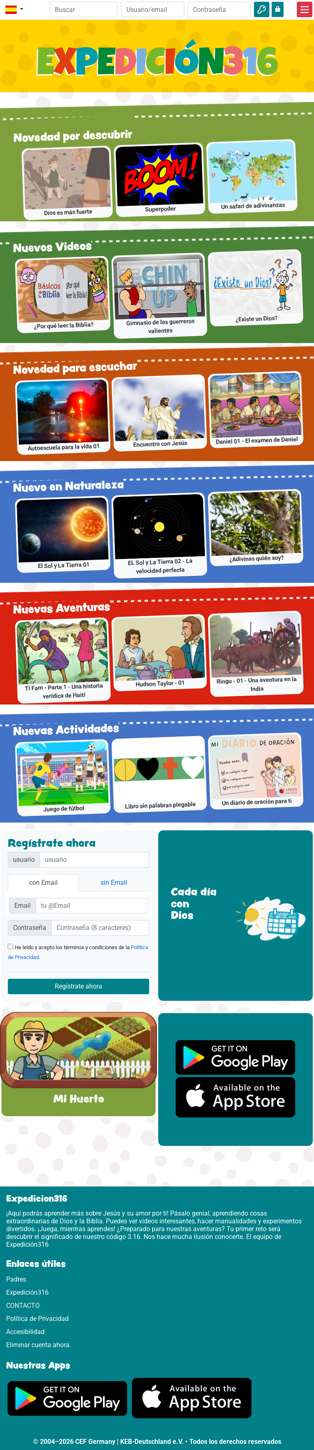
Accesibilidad (25, 1332)
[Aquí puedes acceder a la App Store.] (191, 1398)
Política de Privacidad (37, 1319)
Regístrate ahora (78, 986)
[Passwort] (100, 928)
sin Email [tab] (114, 882)
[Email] (152, 9)
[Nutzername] (94, 860)
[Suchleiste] (83, 9)
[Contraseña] (219, 9)
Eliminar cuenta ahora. (38, 1345)
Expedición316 (27, 1292)
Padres (16, 1279)
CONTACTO (23, 1305)
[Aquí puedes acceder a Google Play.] (67, 1398)
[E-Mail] (92, 906)
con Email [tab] (43, 882)
